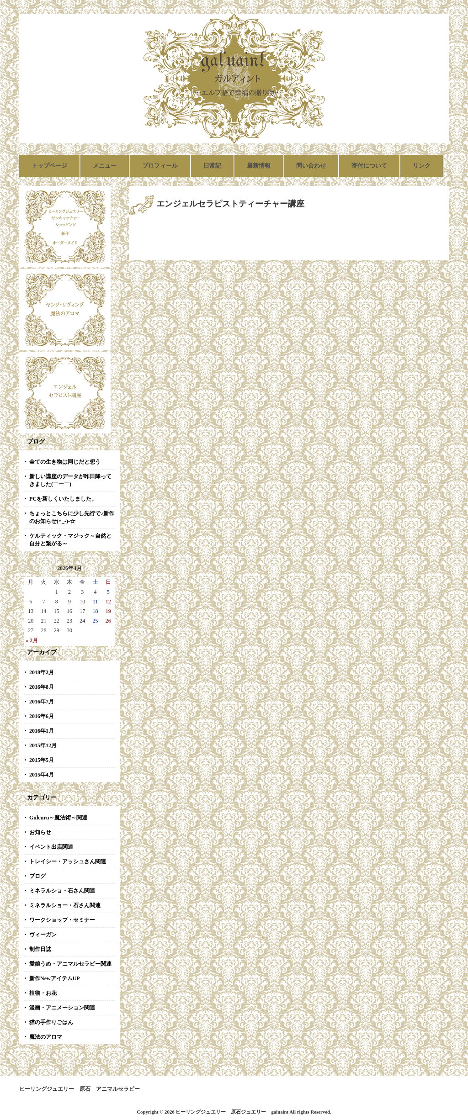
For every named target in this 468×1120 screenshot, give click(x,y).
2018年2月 (41, 672)
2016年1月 (41, 731)
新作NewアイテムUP (54, 978)
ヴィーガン (43, 934)
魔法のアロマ (45, 1037)
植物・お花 (43, 993)
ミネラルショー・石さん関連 (65, 905)
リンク (422, 165)
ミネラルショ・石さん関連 (62, 891)
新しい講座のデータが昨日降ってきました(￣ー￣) (70, 480)
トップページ (49, 165)
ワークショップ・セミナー (62, 920)
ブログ (37, 876)
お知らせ (40, 832)
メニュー (105, 165)
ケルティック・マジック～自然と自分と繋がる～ (70, 540)
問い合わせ (311, 165)
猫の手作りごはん (51, 1022)
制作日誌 (40, 949)
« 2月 (32, 640)
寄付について (369, 165)
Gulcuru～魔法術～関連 (58, 817)
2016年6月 (41, 716)
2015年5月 (41, 760)
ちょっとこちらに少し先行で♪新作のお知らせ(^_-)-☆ (71, 517)
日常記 (212, 165)
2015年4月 (41, 774)
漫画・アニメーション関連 (62, 1007)
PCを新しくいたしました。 (63, 499)
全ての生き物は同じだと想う (65, 462)
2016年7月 (41, 701)
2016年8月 (41, 687)
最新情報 (259, 165)
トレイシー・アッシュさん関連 (67, 861)
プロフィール (160, 165)
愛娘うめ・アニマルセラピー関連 (70, 964)
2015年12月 (43, 745)
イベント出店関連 (51, 847)
